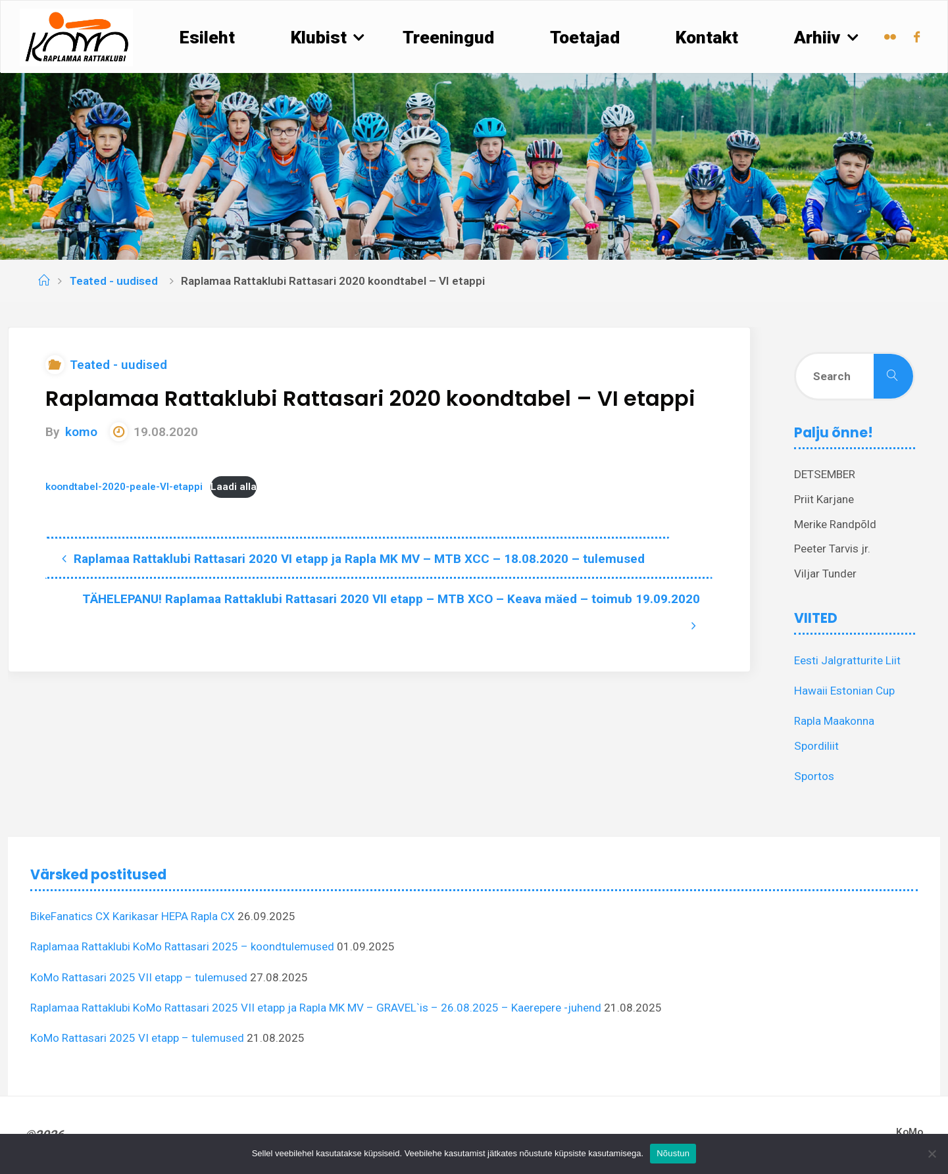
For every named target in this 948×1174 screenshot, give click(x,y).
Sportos (814, 776)
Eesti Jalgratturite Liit (847, 660)
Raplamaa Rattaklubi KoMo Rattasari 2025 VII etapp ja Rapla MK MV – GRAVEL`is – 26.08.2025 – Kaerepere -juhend (315, 1007)
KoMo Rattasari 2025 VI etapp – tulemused (137, 1037)
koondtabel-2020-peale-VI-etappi (124, 487)
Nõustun (673, 1153)
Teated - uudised (114, 280)
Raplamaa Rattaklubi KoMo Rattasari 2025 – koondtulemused (182, 946)
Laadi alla (234, 487)
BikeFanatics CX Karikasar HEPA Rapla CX (132, 916)
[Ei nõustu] (931, 1153)
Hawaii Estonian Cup (844, 690)
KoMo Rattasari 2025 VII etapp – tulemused (138, 977)
